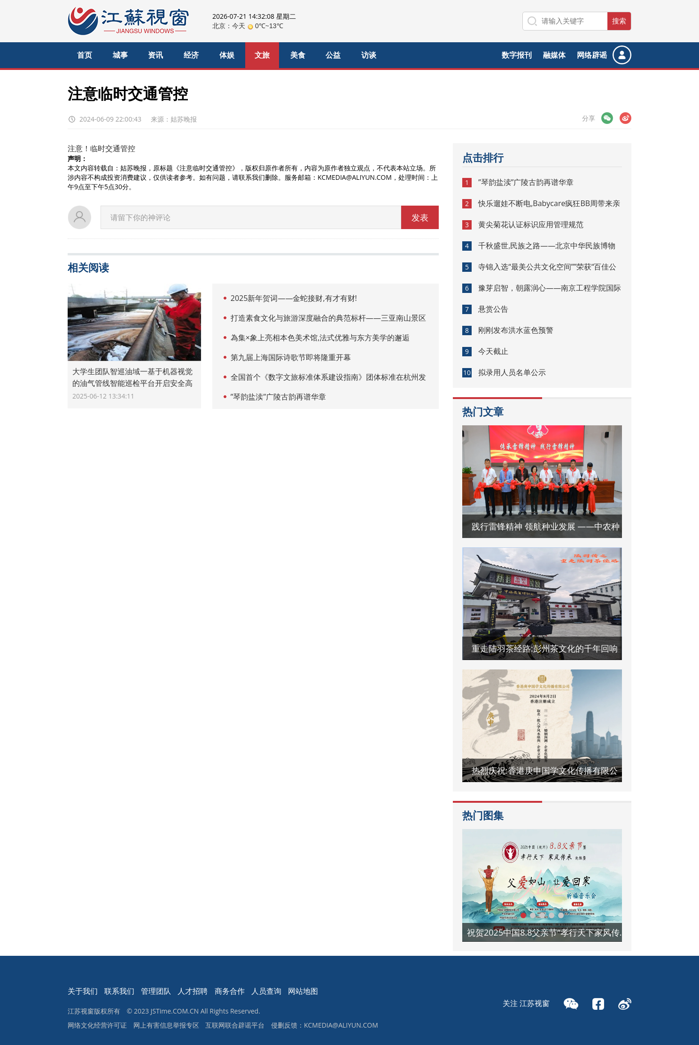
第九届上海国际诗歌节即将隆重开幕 (291, 357)
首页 (84, 55)
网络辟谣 (592, 55)
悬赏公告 (493, 309)
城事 (120, 55)
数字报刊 (517, 55)
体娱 (226, 55)
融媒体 (554, 55)
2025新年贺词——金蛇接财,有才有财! (294, 298)
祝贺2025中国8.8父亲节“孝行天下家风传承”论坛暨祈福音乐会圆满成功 (549, 932)
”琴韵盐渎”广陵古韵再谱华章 (278, 397)
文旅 (262, 55)
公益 (333, 55)
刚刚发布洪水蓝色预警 (515, 330)
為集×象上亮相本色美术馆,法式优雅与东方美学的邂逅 (320, 337)
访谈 (368, 55)
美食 (297, 55)
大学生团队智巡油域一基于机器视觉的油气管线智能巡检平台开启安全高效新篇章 (132, 383)
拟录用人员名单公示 (512, 372)
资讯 (155, 55)
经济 (191, 55)
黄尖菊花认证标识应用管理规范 (530, 224)
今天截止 (493, 351)
